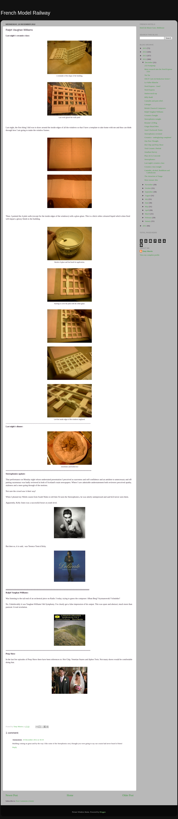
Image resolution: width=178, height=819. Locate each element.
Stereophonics (149, 159)
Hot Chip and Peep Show (154, 145)
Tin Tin (147, 75)
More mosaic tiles (151, 180)
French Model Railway (25, 13)
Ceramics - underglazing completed (157, 137)
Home (70, 795)
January (148, 221)
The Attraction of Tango (153, 176)
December (149, 62)
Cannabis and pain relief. (153, 101)
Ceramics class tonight (152, 167)
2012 (145, 59)
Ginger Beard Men (151, 126)
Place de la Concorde (152, 156)
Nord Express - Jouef (152, 86)
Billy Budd (148, 97)
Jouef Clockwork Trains (153, 130)
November (149, 185)
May (147, 207)
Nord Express (149, 90)
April (147, 210)
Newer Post (12, 795)
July (147, 199)
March (147, 214)
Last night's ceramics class (154, 163)
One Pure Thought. (151, 141)
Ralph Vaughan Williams (153, 112)
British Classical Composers (155, 108)
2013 (145, 56)
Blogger (103, 812)
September (149, 192)
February (148, 218)
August (148, 196)
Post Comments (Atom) (25, 801)
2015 (145, 48)
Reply (14, 747)
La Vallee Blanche (151, 82)
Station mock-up (150, 93)
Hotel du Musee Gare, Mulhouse (152, 28)
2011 (145, 226)
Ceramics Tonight (151, 115)
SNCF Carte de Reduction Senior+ (157, 79)
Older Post (128, 795)
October (148, 188)
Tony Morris (148, 251)
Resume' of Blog (150, 123)
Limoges (147, 104)
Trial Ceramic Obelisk (152, 148)
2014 (145, 52)
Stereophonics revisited (153, 134)
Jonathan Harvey (150, 152)
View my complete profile (149, 255)
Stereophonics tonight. (152, 119)
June (147, 203)
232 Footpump (149, 66)
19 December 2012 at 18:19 (33, 740)
